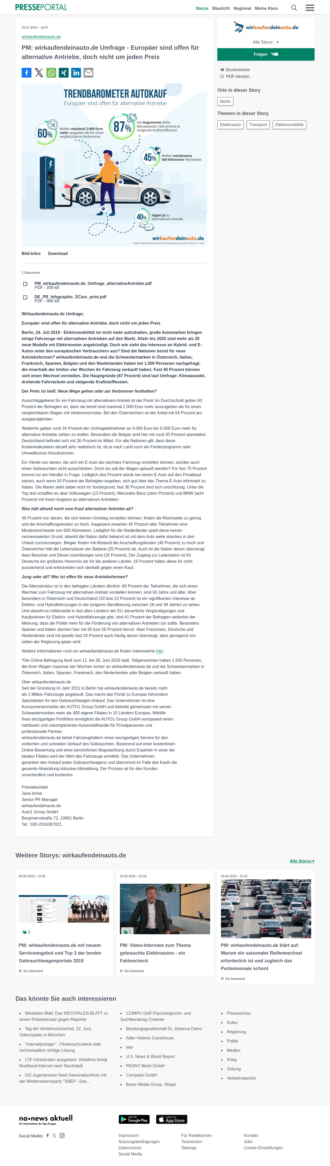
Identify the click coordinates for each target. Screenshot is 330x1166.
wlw (129, 1047)
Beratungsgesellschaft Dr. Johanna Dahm (164, 1028)
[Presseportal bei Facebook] (46, 1135)
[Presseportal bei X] (52, 1135)
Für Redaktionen (196, 1135)
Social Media (130, 1153)
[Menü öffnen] (310, 7)
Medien (233, 1050)
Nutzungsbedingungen (139, 1141)
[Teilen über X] (39, 73)
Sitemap (188, 1147)
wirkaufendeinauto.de (41, 37)
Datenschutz (130, 1147)
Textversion (191, 1141)
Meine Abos (266, 8)
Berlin (226, 102)
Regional (242, 8)
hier (159, 651)
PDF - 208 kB (93, 286)
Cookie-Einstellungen (263, 1147)
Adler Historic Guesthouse (150, 1037)
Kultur (232, 1022)
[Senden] (88, 73)
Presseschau (239, 1013)
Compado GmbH (141, 1074)
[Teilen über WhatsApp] (51, 73)
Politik (232, 1040)
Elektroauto (231, 125)
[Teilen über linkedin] (76, 73)
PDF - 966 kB (70, 299)
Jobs (248, 1141)
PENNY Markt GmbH (145, 1065)
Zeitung (234, 1068)
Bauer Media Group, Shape (151, 1084)
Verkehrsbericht (241, 1078)
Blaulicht (221, 8)
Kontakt (251, 1135)
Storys (202, 8)
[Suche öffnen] (294, 7)
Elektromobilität (293, 125)
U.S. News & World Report (150, 1056)
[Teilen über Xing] (64, 73)
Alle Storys (266, 42)
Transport (260, 125)
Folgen (266, 54)
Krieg (231, 1059)
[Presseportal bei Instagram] (60, 1134)
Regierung (236, 1031)
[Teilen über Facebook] (26, 73)
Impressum (129, 1135)
